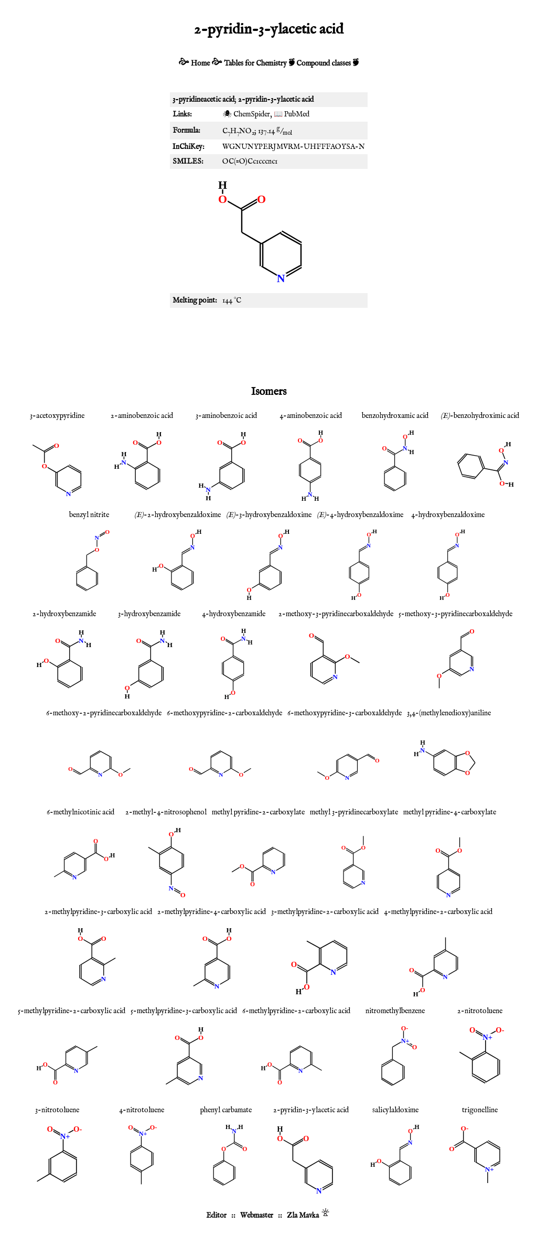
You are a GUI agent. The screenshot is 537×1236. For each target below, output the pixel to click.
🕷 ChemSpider (246, 114)
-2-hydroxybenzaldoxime (177, 515)
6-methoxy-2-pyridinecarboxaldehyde (104, 713)
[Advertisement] (268, 344)
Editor (216, 1215)
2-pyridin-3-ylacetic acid (311, 1110)
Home (200, 63)
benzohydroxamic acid (395, 416)
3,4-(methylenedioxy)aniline (449, 713)
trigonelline (480, 1110)
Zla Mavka (303, 1215)
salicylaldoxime (395, 1110)
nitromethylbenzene (395, 1011)
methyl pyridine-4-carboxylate (449, 812)
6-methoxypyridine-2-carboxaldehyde (224, 713)
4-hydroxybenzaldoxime (448, 515)
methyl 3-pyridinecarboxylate (354, 812)
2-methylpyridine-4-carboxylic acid (211, 912)
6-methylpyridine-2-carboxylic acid (296, 1011)
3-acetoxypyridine (57, 416)
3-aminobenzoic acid (226, 416)
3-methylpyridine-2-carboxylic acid (325, 912)
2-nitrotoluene (479, 1011)
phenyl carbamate (226, 1110)
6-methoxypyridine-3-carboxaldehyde (344, 713)
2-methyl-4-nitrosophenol (166, 812)
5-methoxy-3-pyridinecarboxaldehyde (455, 614)
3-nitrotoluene (57, 1110)
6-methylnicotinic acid (80, 812)
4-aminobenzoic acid (311, 416)
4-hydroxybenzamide (233, 614)
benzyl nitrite (89, 515)
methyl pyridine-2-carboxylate (258, 812)
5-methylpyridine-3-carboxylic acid (184, 1011)
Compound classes (323, 63)
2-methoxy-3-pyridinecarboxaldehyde (335, 614)
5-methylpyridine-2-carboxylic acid (71, 1011)
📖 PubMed (291, 114)
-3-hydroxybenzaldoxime (269, 515)
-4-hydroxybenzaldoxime (360, 515)
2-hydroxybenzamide (64, 614)
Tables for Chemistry (255, 63)
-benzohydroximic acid (480, 416)
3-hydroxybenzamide (149, 614)
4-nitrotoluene (141, 1110)
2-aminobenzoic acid (142, 416)
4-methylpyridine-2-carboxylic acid (438, 912)
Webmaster (256, 1215)
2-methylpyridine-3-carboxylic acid (98, 912)
